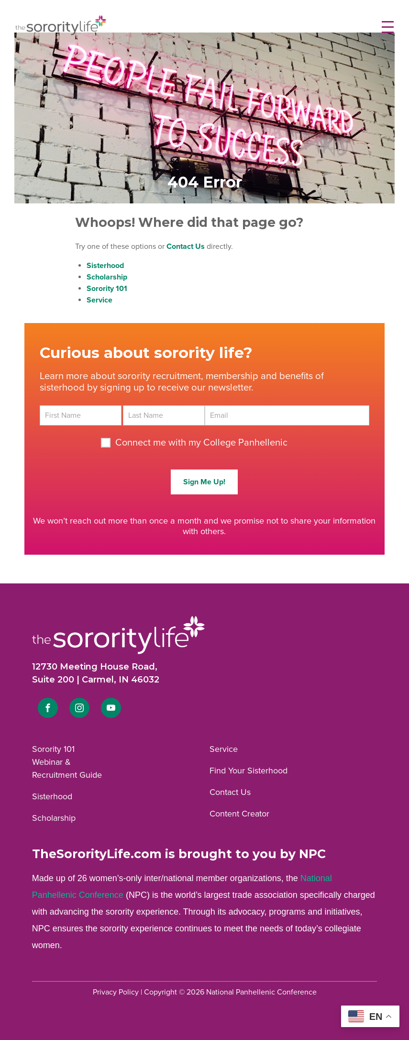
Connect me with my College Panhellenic (201, 442)
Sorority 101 (53, 749)
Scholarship (54, 818)
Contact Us (230, 792)
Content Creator (239, 813)
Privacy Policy (116, 992)
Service (224, 749)
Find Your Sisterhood (248, 770)
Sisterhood (52, 796)
